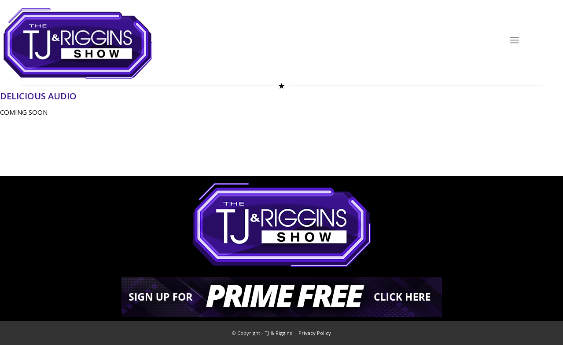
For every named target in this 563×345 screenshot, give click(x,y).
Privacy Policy (314, 333)
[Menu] (514, 40)
